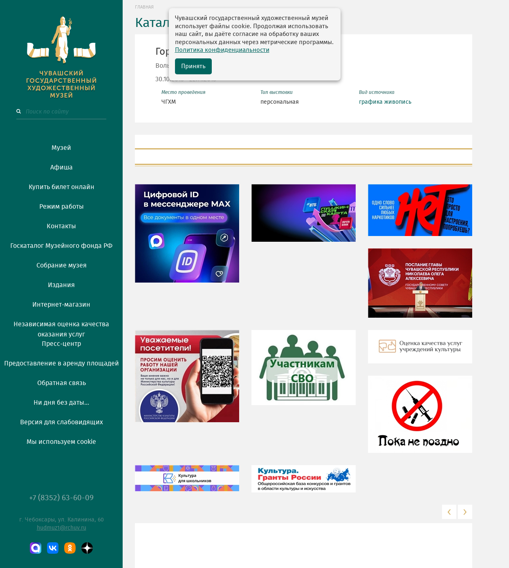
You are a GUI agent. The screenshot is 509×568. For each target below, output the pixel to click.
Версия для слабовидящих (61, 422)
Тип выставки (276, 92)
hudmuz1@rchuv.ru (61, 528)
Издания (61, 285)
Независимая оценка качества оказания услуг (61, 328)
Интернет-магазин (61, 304)
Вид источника (377, 92)
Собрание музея (61, 265)
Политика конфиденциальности (222, 50)
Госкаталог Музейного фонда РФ (61, 246)
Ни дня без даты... (61, 402)
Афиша (61, 167)
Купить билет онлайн (61, 187)
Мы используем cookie (61, 442)
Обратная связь (61, 383)
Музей (61, 148)
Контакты (61, 226)
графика (371, 102)
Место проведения (183, 92)
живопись (397, 102)
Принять (193, 66)
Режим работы (61, 206)
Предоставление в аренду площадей (61, 363)
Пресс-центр (61, 344)
